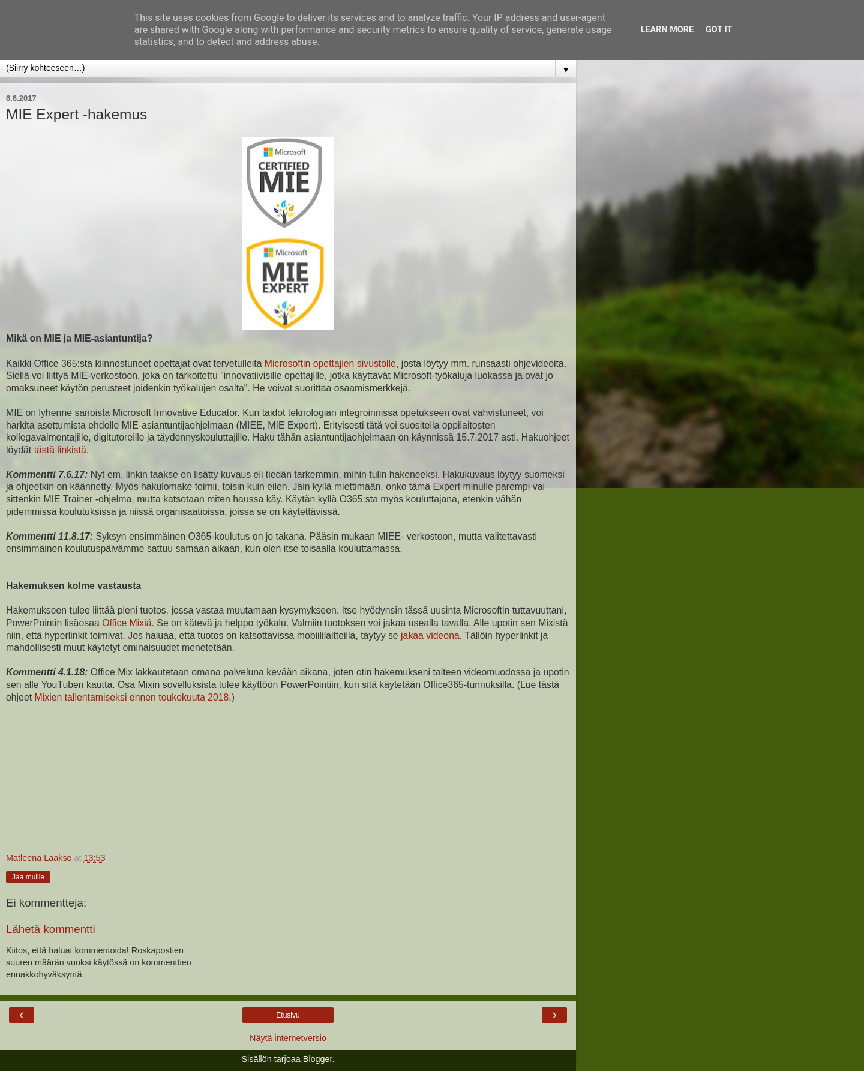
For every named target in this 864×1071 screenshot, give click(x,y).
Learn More (667, 30)
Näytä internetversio (288, 1038)
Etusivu (287, 1015)
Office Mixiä (126, 623)
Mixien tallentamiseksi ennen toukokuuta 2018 (132, 697)
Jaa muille (28, 877)
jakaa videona (430, 635)
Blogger (317, 1059)
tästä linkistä (60, 450)
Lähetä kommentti (50, 929)
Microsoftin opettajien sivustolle (330, 363)
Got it (719, 30)
